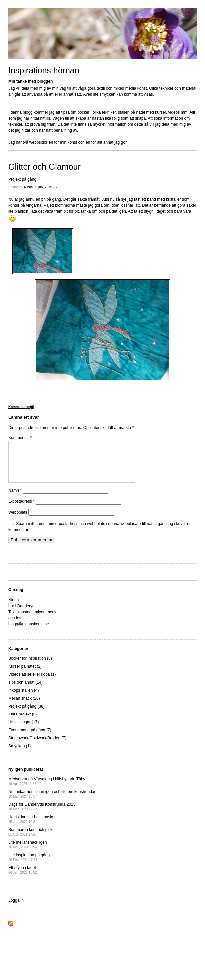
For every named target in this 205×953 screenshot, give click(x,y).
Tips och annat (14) (25, 690)
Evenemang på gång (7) (29, 738)
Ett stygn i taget (22, 877)
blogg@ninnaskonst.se (28, 632)
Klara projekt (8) (22, 722)
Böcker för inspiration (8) (30, 666)
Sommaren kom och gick (30, 839)
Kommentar (20, 437)
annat (108, 142)
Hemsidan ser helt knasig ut (33, 827)
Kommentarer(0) (21, 407)
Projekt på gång (22, 179)
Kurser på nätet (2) (25, 674)
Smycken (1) (19, 754)
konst (72, 142)
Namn (15, 498)
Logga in (16, 908)
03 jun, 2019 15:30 (47, 187)
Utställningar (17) (23, 730)
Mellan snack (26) (24, 706)
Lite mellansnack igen (27, 852)
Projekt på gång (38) (26, 714)
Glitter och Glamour (44, 166)
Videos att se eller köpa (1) (32, 682)
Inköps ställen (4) (23, 698)
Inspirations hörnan (43, 70)
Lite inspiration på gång (29, 865)
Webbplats (17, 520)
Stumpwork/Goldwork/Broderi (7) (37, 746)
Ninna (28, 187)
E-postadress (21, 509)
